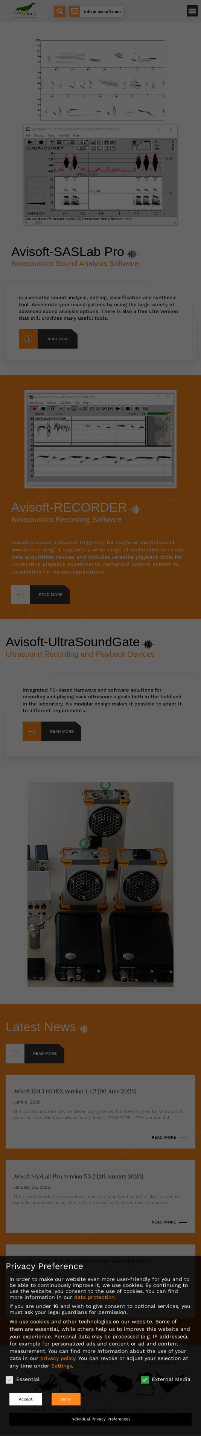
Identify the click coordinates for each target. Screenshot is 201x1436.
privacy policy (57, 1353)
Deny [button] (66, 1394)
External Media (165, 1374)
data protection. (95, 1292)
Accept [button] (26, 1394)
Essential (23, 1374)
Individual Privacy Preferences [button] (100, 1414)
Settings (61, 1361)
